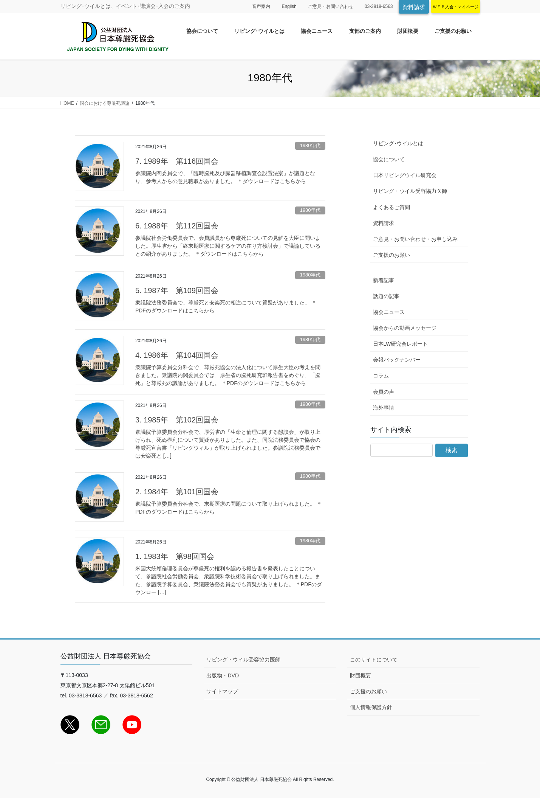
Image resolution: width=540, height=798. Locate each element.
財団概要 (360, 675)
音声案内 (261, 6)
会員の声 (383, 392)
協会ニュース (389, 312)
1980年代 (310, 145)
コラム (381, 376)
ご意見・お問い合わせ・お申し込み (415, 239)
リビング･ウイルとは (398, 143)
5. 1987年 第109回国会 (176, 290)
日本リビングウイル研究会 (404, 175)
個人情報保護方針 (371, 707)
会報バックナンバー (397, 360)
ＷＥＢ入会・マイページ (455, 7)
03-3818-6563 (379, 6)
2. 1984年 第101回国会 (176, 491)
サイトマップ (222, 691)
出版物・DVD (222, 675)
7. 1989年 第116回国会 (176, 161)
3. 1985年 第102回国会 (176, 420)
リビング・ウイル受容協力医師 (410, 191)
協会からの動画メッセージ (404, 328)
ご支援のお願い (391, 255)
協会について (389, 159)
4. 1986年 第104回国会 (176, 355)
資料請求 (413, 7)
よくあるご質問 (391, 207)
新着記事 (383, 280)
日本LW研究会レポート (400, 344)
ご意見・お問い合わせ (330, 6)
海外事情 (383, 408)
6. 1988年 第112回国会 (176, 226)
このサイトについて (374, 660)
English (289, 6)
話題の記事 (386, 296)
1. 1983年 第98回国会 (174, 556)
